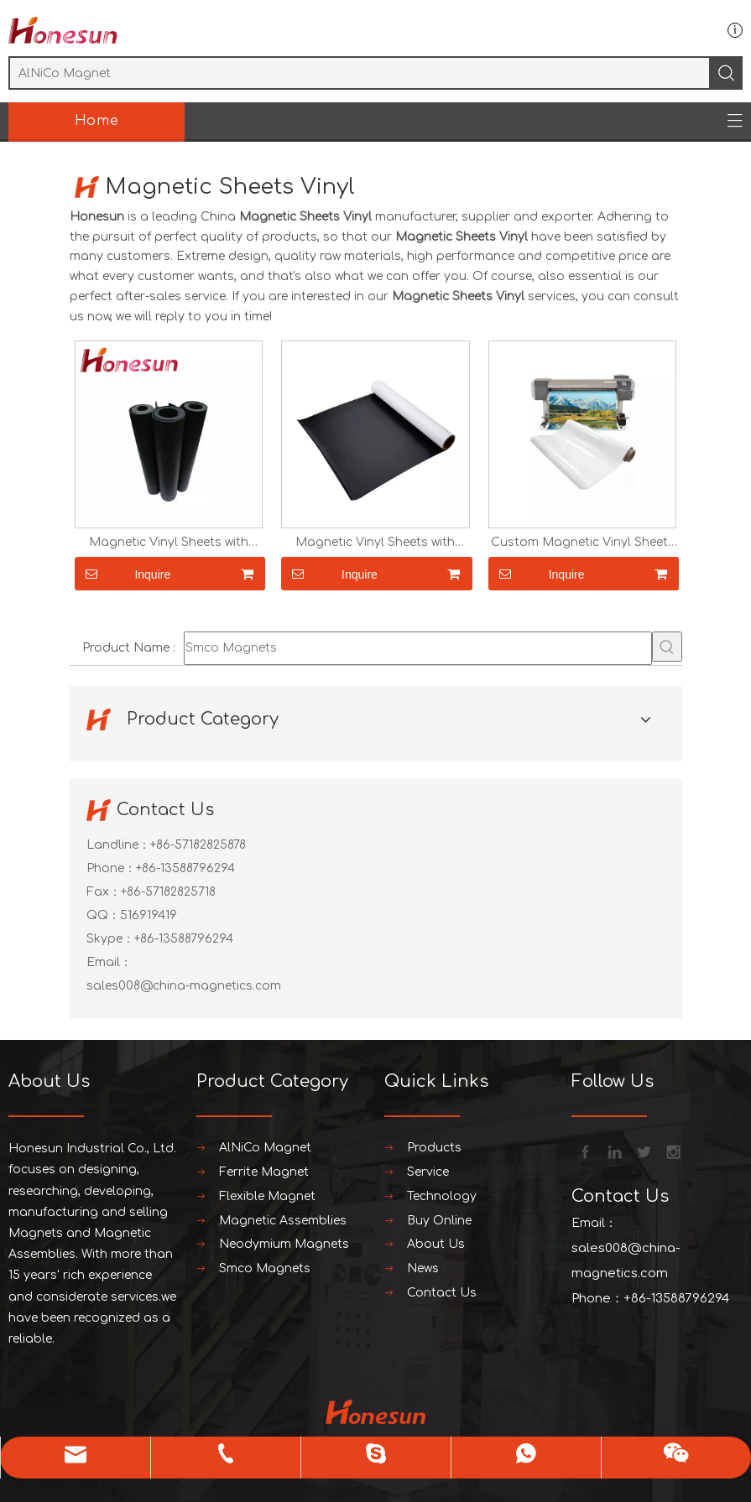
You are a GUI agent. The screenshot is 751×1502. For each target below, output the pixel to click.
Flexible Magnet (267, 1196)
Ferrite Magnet (264, 1172)
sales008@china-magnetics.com (183, 986)
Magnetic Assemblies (283, 1220)
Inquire (123, 573)
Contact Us (442, 1292)
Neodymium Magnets (284, 1244)
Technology (442, 1196)
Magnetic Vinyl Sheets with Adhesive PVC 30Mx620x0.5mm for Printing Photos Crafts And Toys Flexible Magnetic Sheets (375, 542)
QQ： (103, 915)
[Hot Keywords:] (667, 646)
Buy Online (439, 1220)
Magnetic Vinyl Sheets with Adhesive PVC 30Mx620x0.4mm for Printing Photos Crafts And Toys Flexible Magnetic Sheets (168, 542)
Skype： (110, 939)
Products (434, 1147)
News (423, 1268)
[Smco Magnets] (418, 648)
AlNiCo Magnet (265, 1147)
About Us (436, 1244)
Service (428, 1172)
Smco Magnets (264, 1268)
